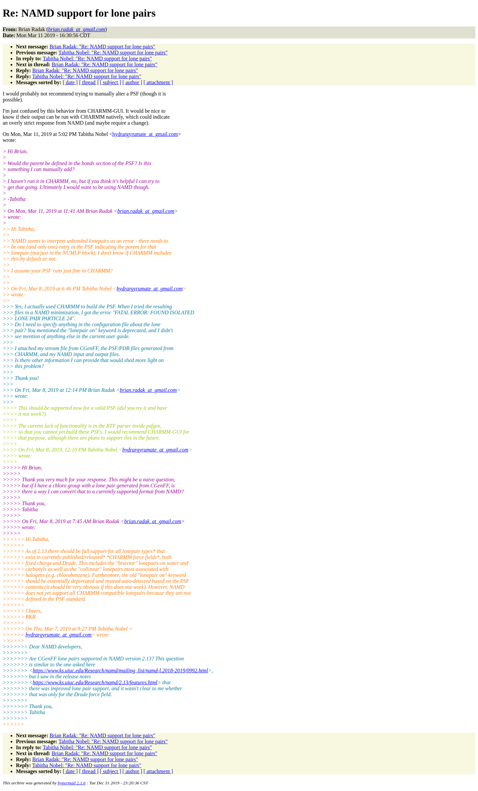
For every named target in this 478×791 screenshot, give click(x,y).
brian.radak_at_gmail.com (146, 211)
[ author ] (132, 82)
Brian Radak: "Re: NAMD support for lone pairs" (102, 46)
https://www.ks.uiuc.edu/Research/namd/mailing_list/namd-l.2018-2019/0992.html (120, 670)
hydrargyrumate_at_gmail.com (145, 134)
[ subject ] (110, 82)
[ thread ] (89, 82)
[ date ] (70, 82)
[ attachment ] (158, 82)
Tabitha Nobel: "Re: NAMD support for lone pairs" (113, 52)
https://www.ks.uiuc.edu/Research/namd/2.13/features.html (95, 682)
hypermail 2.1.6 (72, 782)
